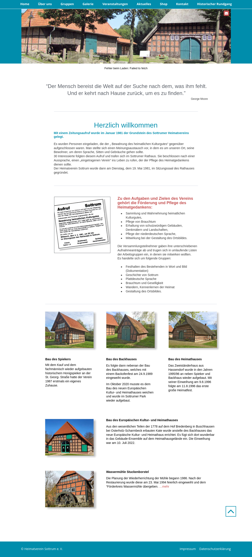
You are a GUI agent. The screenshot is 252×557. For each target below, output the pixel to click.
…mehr (164, 486)
